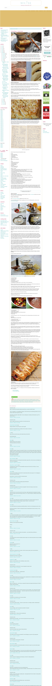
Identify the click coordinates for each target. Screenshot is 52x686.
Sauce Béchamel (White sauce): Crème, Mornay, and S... (5, 85)
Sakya (11, 440)
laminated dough (34, 400)
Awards (2, 229)
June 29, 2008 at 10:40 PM (15, 488)
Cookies (2, 183)
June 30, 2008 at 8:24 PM (15, 609)
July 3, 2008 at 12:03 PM (15, 658)
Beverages (2, 167)
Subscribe (47, 52)
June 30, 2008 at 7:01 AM (15, 546)
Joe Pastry (32, 194)
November (3, 54)
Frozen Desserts (3, 184)
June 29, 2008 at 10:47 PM (15, 495)
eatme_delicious (12, 643)
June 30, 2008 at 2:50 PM (15, 585)
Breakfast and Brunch (25, 399)
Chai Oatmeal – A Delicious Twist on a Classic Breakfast (4, 33)
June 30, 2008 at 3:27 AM (15, 518)
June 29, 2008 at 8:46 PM (15, 437)
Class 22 (2, 132)
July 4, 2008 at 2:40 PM (14, 676)
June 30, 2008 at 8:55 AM (15, 562)
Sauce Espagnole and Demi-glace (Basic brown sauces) (5, 93)
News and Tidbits (4, 82)
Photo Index (33, 10)
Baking (15, 399)
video (17, 194)
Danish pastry (16, 400)
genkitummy (12, 678)
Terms (45, 10)
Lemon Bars (4, 81)
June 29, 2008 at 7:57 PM (15, 430)
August (3, 58)
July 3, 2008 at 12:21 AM (15, 652)
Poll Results (2, 238)
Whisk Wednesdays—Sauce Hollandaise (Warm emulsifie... (5, 76)
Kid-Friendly (2, 187)
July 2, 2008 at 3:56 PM (14, 641)
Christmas (2, 203)
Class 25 (2, 135)
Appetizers (2, 166)
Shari (10, 655)
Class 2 (2, 111)
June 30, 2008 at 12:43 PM (15, 579)
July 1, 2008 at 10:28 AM (15, 625)
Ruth (10, 595)
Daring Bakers (21, 400)
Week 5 (2, 157)
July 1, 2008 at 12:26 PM (15, 630)
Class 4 (2, 113)
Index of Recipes (15, 390)
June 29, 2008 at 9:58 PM (15, 456)
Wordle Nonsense (4, 69)
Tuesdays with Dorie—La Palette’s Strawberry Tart (5, 88)
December (3, 53)
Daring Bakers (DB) (4, 220)
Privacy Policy (45, 131)
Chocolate (2, 193)
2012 (2, 47)
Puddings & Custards (4, 186)
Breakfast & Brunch (4, 168)
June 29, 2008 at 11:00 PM (15, 502)
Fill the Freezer (3, 214)
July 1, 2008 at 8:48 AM (14, 619)
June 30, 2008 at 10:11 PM (15, 614)
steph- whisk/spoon (13, 458)
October (3, 55)
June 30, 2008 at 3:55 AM (15, 528)
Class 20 (2, 130)
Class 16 (2, 126)
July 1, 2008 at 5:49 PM (14, 635)
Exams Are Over (3, 159)
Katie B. (11, 581)
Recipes (37, 10)
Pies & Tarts (2, 185)
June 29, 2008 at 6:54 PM (15, 422)
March (3, 101)
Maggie (11, 684)
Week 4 (2, 156)
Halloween (2, 205)
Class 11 (2, 121)
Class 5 (2, 114)
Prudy (11, 448)
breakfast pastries (32, 399)
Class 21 (2, 131)
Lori (10, 432)
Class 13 (2, 123)
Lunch (1, 171)
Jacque (11, 471)
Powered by (47, 57)
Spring (2, 207)
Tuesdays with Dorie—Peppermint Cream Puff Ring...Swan (5, 79)
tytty (10, 490)
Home (26, 10)
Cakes (2, 182)
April (3, 100)
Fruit (1, 194)
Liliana (11, 504)
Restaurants (41, 10)
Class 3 (2, 112)
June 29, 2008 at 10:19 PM (15, 477)
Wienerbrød (31, 401)
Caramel (2, 192)
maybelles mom (12, 559)
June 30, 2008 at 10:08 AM (15, 567)
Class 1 (2, 110)
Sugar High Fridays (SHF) (5, 221)
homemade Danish (27, 400)
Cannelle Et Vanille (13, 570)
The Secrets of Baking (15, 198)
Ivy (10, 513)
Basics (2, 165)
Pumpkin (2, 198)
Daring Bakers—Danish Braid (17, 31)
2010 (2, 49)
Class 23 (2, 133)
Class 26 (2, 136)
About (29, 10)
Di (10, 548)
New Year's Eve (3, 206)
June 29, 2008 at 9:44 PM (15, 446)
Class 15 (2, 125)
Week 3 (2, 155)
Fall (1, 204)
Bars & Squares (3, 181)
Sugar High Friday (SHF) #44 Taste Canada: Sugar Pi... (5, 71)
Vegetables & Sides (4, 179)
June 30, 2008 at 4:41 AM (15, 533)
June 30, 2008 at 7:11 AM (15, 551)
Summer (2, 208)
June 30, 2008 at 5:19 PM (15, 598)
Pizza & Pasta (3, 172)
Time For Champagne (4, 160)
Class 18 (2, 128)
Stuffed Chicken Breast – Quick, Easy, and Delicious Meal (5, 36)
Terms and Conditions (46, 132)
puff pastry (26, 401)
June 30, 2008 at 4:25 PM (15, 593)
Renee (11, 606)
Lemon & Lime (3, 195)
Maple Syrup (2, 196)
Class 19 (2, 129)
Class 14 (2, 124)
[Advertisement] (26, 19)
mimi (10, 575)
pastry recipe (22, 401)
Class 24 (2, 134)
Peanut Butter (3, 197)
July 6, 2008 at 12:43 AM (15, 681)
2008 (2, 52)
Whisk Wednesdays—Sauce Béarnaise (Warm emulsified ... (5, 65)
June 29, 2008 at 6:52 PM (15, 417)
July (3, 59)
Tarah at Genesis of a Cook (14, 554)
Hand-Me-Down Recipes (4, 215)
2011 (2, 48)
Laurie (11, 622)
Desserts (2, 180)
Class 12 (2, 122)
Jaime (11, 498)
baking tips (19, 399)
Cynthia (11, 542)
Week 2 (2, 154)
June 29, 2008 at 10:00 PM (15, 462)
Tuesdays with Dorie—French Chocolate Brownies (5, 96)
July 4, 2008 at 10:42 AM (15, 663)
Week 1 (2, 153)
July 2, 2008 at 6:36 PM (14, 646)
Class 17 (2, 127)
